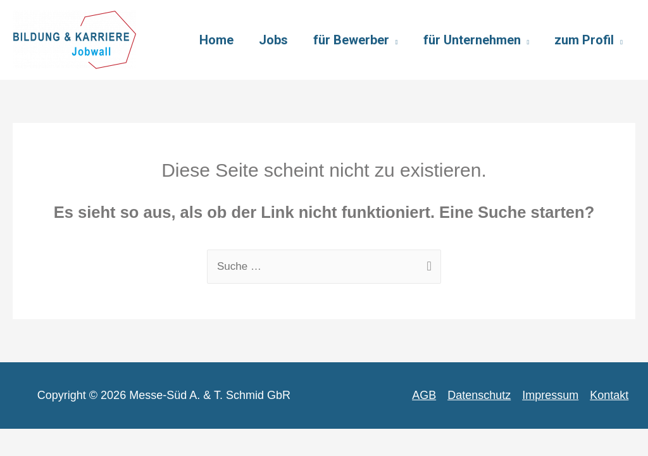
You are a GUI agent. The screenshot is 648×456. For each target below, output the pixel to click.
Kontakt (609, 395)
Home (216, 40)
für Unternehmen (472, 40)
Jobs (273, 40)
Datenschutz (479, 395)
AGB (424, 395)
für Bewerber (351, 40)
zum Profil (584, 40)
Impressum (550, 395)
